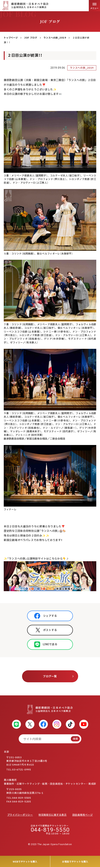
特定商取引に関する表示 (53, 815)
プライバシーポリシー (20, 815)
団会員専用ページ (82, 815)
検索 (75, 739)
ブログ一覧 (50, 676)
